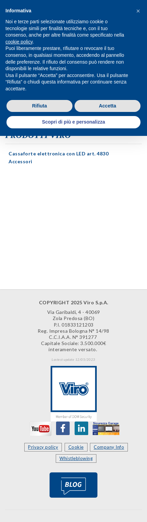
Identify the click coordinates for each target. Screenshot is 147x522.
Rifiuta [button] (39, 106)
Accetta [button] (107, 106)
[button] (138, 10)
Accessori (20, 161)
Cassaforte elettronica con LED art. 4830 (58, 153)
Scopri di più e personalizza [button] (73, 122)
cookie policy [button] (18, 41)
